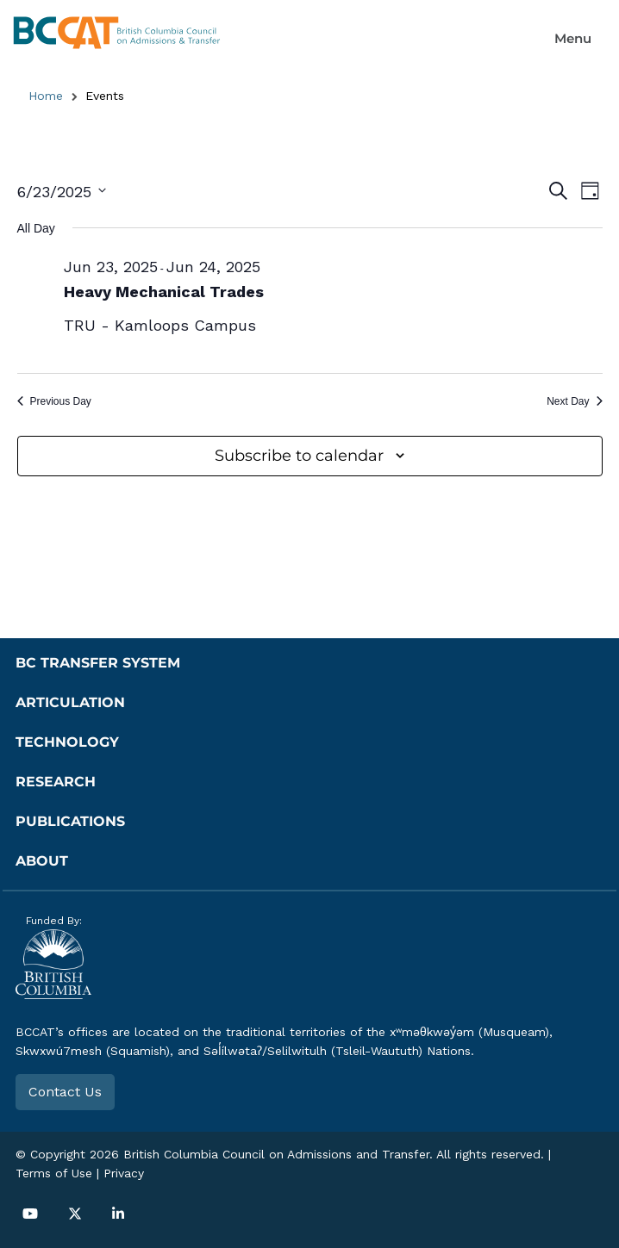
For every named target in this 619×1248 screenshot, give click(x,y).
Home (45, 95)
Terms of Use (54, 1173)
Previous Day (54, 401)
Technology (67, 742)
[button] (572, 39)
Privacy (123, 1173)
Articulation (70, 702)
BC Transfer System (98, 663)
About (42, 861)
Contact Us (65, 1091)
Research (56, 781)
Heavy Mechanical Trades (164, 292)
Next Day (574, 401)
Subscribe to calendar (299, 455)
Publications (70, 821)
